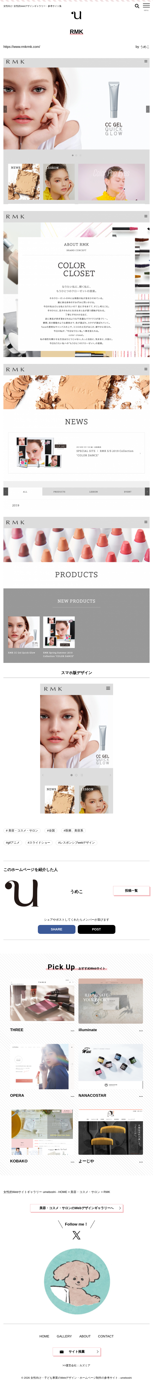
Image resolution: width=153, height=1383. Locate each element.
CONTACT (106, 1336)
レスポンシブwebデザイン (77, 842)
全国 (52, 830)
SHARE (56, 929)
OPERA (17, 1095)
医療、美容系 (74, 830)
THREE (16, 1030)
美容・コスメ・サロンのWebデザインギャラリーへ (76, 1208)
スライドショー (39, 842)
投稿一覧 (131, 890)
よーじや (86, 1161)
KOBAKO (19, 1161)
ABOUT (85, 1336)
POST (96, 929)
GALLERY (64, 1336)
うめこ (145, 47)
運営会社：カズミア (78, 1365)
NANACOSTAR (92, 1095)
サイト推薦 (77, 1351)
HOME (44, 1336)
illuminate (87, 1030)
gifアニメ (14, 842)
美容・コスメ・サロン (23, 830)
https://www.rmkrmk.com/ (21, 47)
